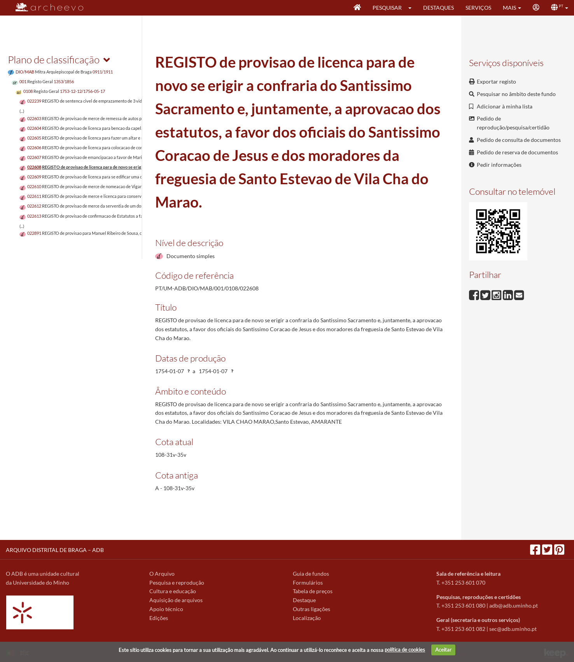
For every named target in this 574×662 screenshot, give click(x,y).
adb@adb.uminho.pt (513, 605)
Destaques (438, 7)
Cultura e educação (172, 591)
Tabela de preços (312, 591)
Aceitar (443, 649)
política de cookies (405, 649)
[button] (412, 8)
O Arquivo (162, 573)
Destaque (304, 600)
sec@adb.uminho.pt (513, 628)
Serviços (478, 7)
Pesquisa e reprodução (176, 582)
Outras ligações (311, 609)
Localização (307, 618)
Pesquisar (387, 7)
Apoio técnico (166, 609)
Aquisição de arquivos (176, 600)
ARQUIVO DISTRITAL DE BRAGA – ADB (55, 550)
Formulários (308, 582)
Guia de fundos (311, 573)
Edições (158, 618)
